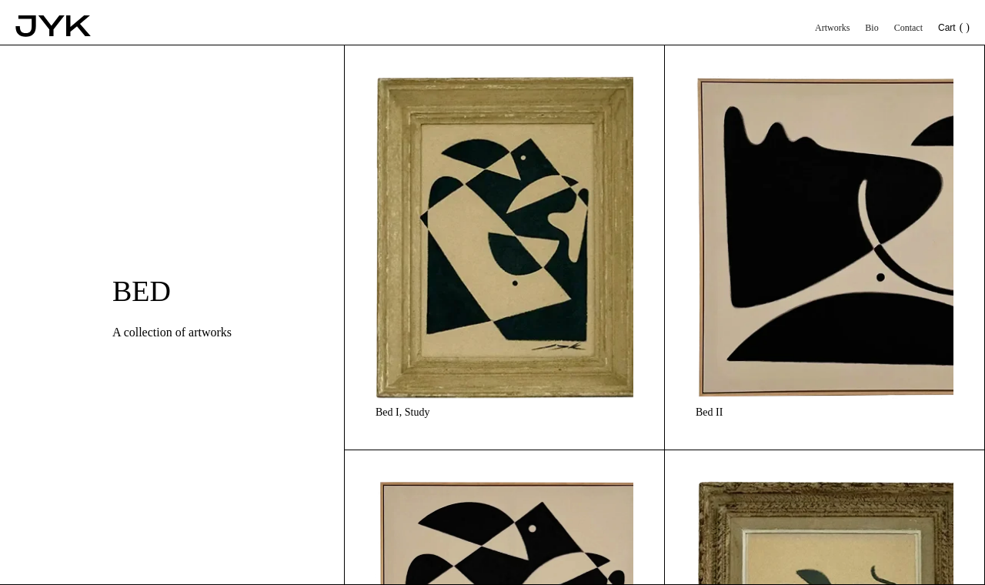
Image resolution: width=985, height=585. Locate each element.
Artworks (832, 27)
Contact (908, 27)
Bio (871, 27)
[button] (954, 32)
